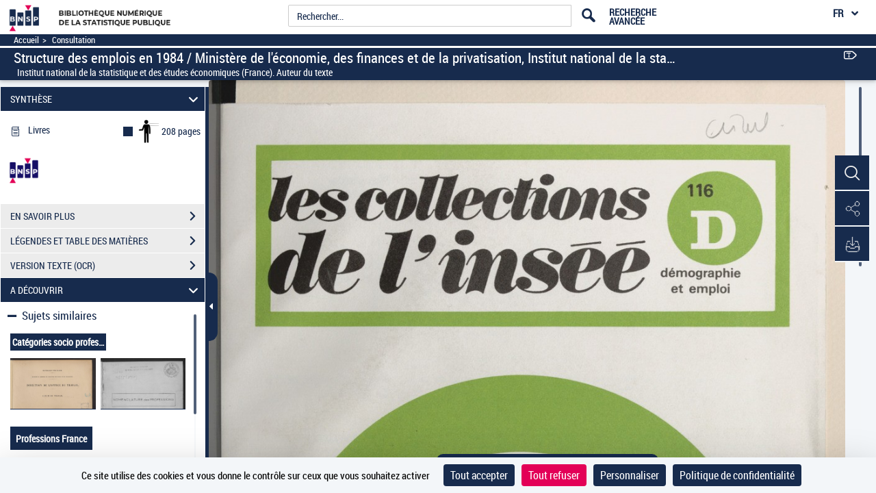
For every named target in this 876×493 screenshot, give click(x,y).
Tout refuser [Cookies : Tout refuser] (554, 475)
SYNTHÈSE (106, 99)
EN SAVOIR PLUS (107, 216)
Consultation (73, 40)
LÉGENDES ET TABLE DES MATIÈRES (107, 241)
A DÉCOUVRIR (106, 290)
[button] (852, 173)
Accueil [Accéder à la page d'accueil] (26, 40)
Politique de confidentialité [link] (737, 475)
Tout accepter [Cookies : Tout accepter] (479, 475)
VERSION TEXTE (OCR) (107, 265)
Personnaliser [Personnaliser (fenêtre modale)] (629, 475)
